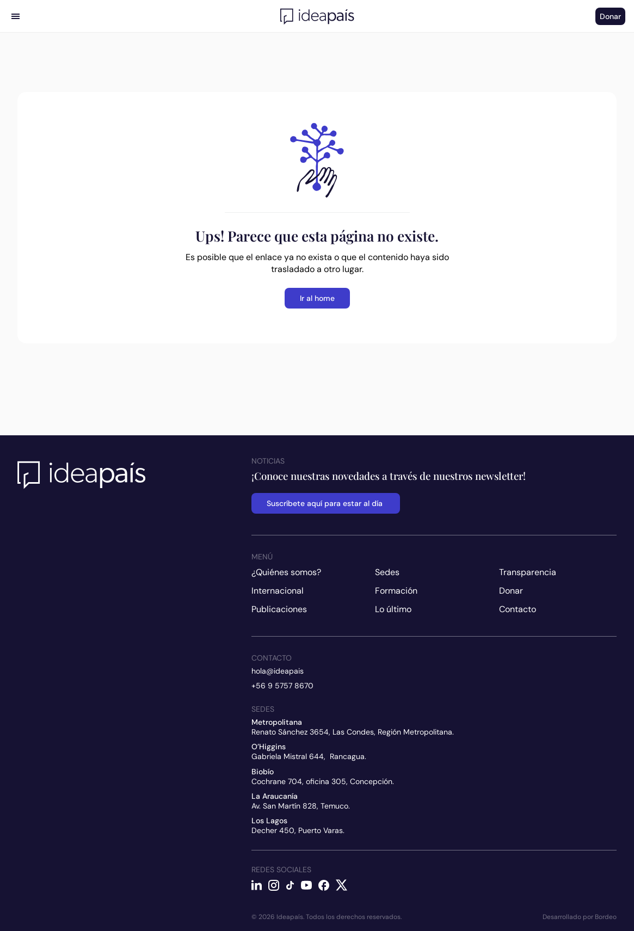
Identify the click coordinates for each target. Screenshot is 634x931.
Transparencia (527, 572)
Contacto (517, 609)
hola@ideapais (277, 671)
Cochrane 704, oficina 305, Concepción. (322, 781)
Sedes (387, 572)
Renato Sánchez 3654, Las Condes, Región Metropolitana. (352, 732)
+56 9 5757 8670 (282, 685)
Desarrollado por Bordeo (580, 916)
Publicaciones (279, 609)
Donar (511, 590)
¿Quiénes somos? (286, 572)
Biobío (262, 771)
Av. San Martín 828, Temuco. (300, 806)
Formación (396, 590)
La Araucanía (274, 796)
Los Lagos (269, 820)
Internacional (277, 590)
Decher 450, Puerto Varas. (297, 830)
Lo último (393, 609)
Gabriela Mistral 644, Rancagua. (308, 756)
